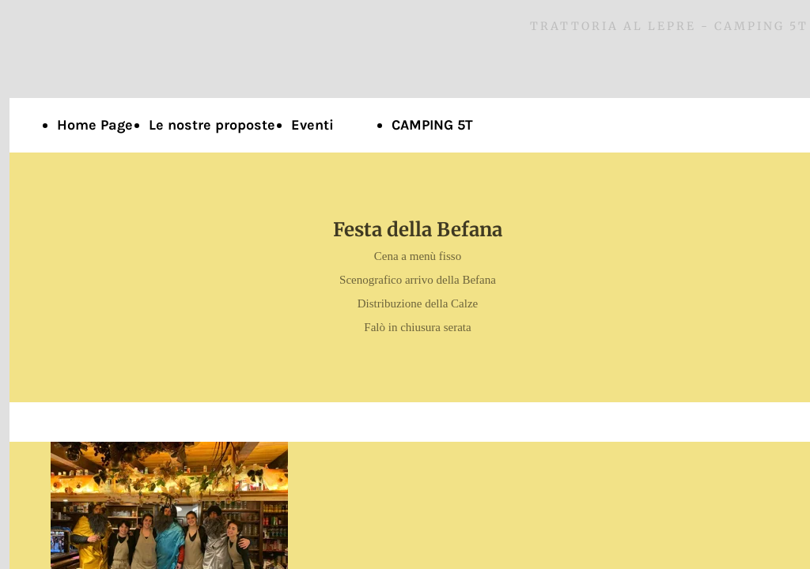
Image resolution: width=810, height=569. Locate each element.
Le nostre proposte (212, 125)
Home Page (95, 125)
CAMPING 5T (432, 125)
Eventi (312, 125)
